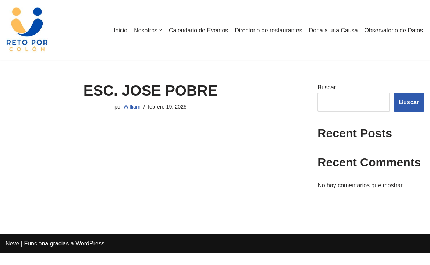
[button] (160, 30)
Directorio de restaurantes (268, 30)
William (132, 107)
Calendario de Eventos (198, 30)
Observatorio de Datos (393, 30)
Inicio (119, 30)
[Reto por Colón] (28, 30)
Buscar (326, 87)
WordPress (89, 255)
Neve (12, 255)
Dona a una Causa (332, 30)
